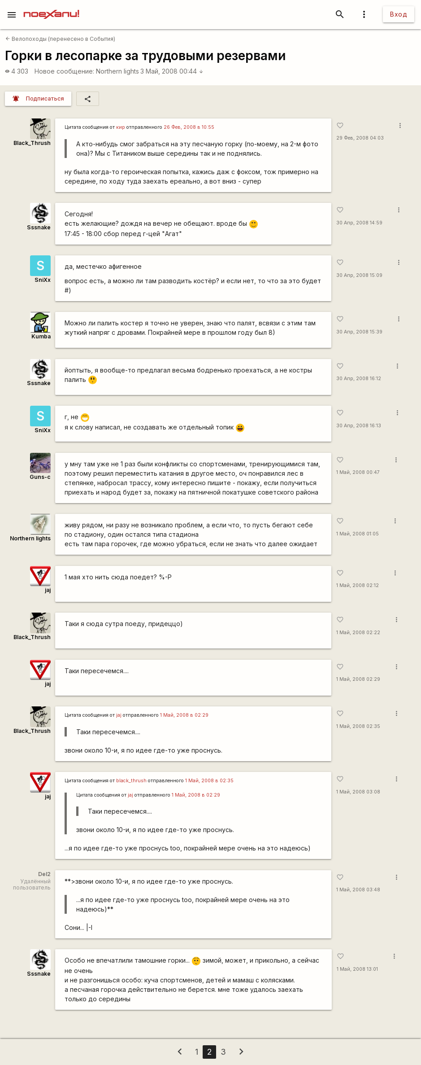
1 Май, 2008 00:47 (358, 472)
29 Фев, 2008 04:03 (360, 138)
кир (120, 127)
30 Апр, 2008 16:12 (358, 378)
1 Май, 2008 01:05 (357, 534)
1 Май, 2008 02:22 (358, 632)
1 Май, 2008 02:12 (357, 585)
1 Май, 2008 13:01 (357, 969)
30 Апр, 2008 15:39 (359, 332)
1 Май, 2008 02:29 (358, 679)
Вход (398, 14)
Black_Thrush (32, 143)
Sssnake (39, 227)
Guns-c (40, 476)
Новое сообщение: (64, 71)
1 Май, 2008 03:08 (358, 792)
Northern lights (117, 71)
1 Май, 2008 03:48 (358, 890)
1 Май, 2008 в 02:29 (184, 715)
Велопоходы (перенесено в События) (60, 38)
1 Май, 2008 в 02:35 (209, 781)
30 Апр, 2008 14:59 (359, 223)
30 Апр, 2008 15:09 (359, 275)
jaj (48, 590)
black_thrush (131, 781)
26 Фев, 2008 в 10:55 (189, 127)
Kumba (41, 336)
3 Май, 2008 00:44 (172, 71)
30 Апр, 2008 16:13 (358, 426)
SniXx (43, 279)
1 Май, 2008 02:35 (358, 726)
